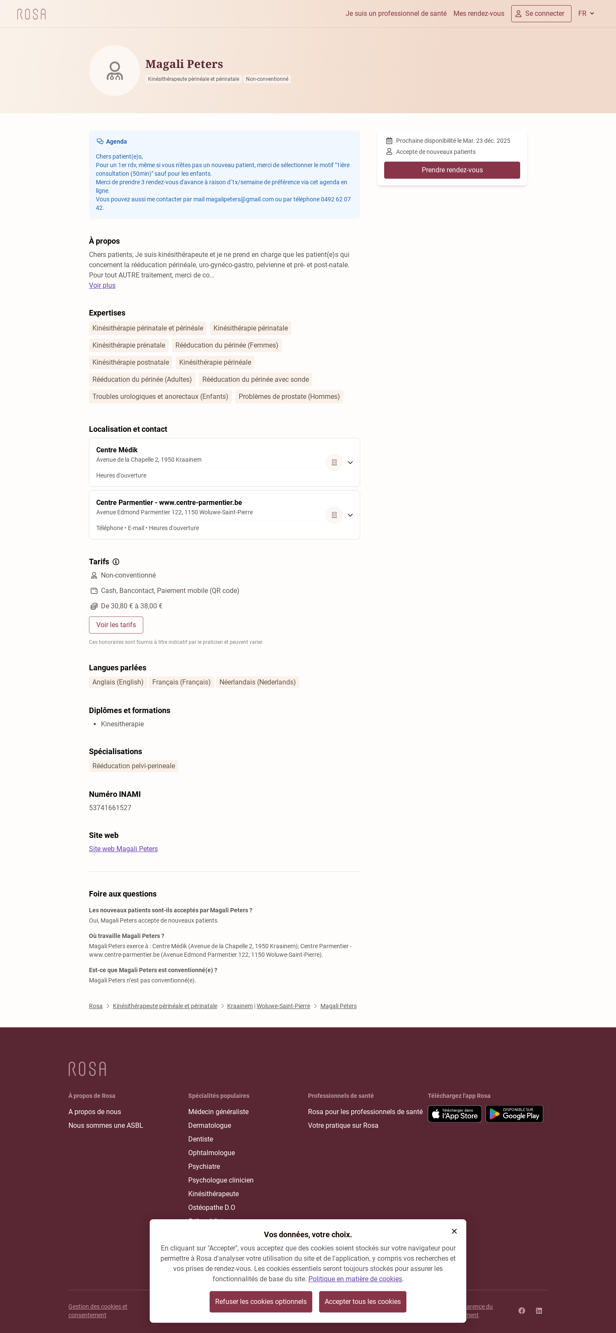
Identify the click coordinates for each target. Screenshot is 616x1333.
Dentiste (200, 1139)
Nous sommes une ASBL (105, 1125)
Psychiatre (204, 1166)
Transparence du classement (470, 1310)
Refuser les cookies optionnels (261, 1302)
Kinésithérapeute (213, 1194)
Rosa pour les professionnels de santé (365, 1112)
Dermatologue (209, 1125)
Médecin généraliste (218, 1112)
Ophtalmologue (211, 1153)
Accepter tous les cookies (363, 1302)
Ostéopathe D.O (211, 1207)
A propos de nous (94, 1112)
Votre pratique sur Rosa (343, 1125)
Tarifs (105, 562)
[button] (454, 1231)
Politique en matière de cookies (355, 1279)
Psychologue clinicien (221, 1180)
